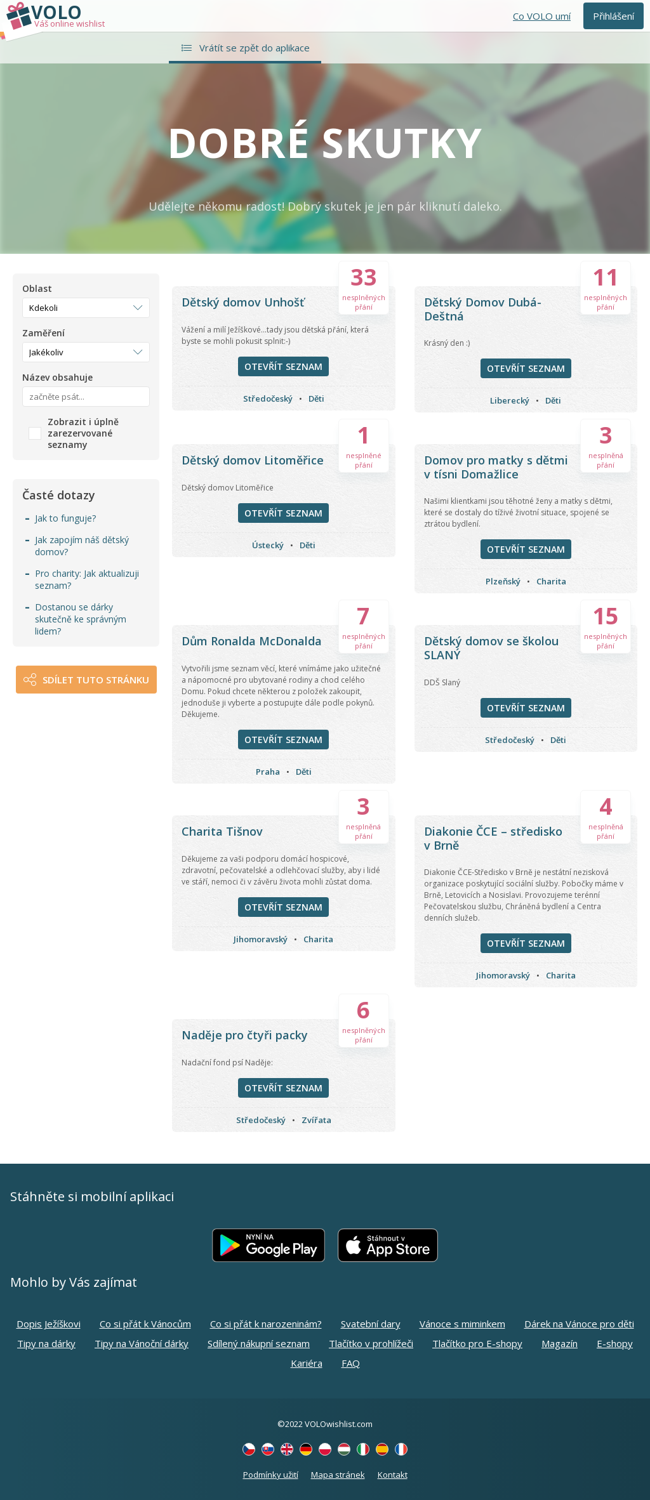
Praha (268, 771)
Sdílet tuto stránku (96, 679)
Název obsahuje (57, 377)
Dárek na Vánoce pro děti (579, 1323)
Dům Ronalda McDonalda (252, 640)
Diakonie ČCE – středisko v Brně (493, 838)
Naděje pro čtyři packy (245, 1035)
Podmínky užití (270, 1474)
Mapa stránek (338, 1474)
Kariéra (306, 1363)
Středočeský (268, 398)
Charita (551, 581)
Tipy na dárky (46, 1343)
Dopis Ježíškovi (49, 1323)
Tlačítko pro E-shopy (477, 1343)
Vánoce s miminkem (462, 1323)
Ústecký (268, 545)
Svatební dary (371, 1323)
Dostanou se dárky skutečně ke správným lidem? (80, 619)
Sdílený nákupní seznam (259, 1343)
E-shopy (615, 1343)
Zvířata (316, 1120)
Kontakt (393, 1474)
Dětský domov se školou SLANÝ (491, 647)
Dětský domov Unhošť (243, 302)
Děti (316, 398)
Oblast (37, 288)
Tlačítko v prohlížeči (371, 1343)
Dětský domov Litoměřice (253, 460)
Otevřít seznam (283, 366)
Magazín (559, 1343)
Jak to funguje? (65, 518)
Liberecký (509, 400)
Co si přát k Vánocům (145, 1323)
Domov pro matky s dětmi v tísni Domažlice (496, 467)
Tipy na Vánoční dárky (142, 1343)
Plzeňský (503, 581)
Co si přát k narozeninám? (266, 1323)
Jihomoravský (261, 939)
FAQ (351, 1363)
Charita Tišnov (222, 831)
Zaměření (43, 333)
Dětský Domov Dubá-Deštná (482, 309)
